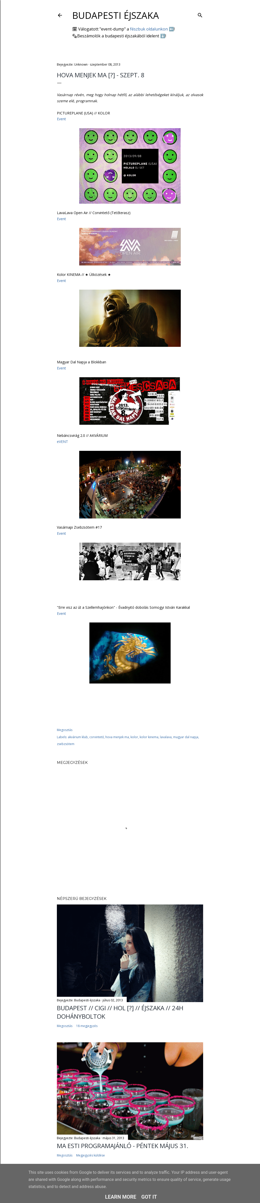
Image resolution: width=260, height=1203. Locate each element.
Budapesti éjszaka (115, 15)
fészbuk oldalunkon (149, 29)
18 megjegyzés (87, 1026)
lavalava (166, 737)
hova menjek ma (117, 737)
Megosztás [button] (64, 730)
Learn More (120, 1197)
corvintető (96, 737)
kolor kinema (149, 737)
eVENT (62, 441)
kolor (134, 737)
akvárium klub (78, 737)
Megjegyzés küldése (90, 1155)
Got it (149, 1197)
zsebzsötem (65, 744)
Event (61, 118)
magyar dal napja (185, 737)
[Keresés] (200, 14)
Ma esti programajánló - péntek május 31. (122, 1145)
